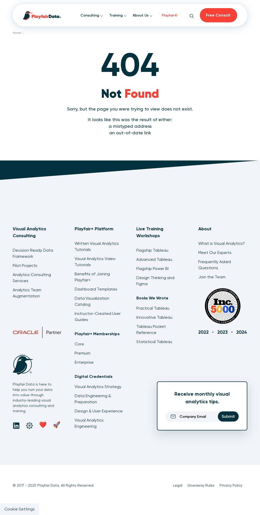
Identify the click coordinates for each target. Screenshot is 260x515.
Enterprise (84, 362)
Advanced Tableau (154, 259)
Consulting (91, 15)
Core (79, 344)
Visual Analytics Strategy (98, 386)
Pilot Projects (25, 265)
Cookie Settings (19, 509)
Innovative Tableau (154, 317)
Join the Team (211, 277)
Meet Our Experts (215, 252)
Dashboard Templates (96, 289)
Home (17, 33)
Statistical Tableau (154, 341)
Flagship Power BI (152, 268)
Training (118, 15)
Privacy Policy (231, 485)
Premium (82, 353)
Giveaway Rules (201, 485)
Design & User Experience (99, 411)
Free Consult (218, 15)
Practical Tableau (152, 308)
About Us (143, 15)
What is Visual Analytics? (221, 243)
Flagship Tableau (152, 250)
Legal (177, 485)
